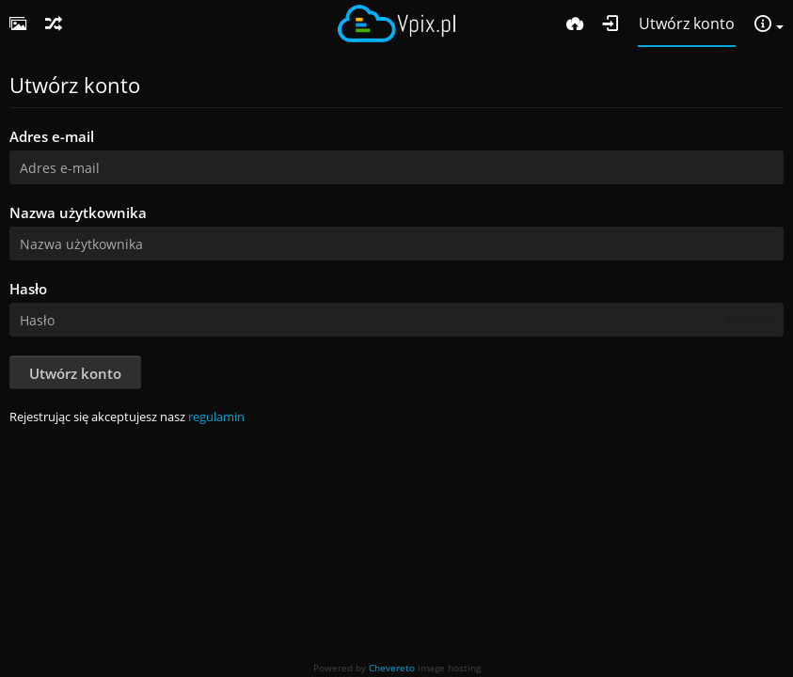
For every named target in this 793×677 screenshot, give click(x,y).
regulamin (216, 416)
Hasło (28, 288)
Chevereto (392, 667)
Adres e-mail (51, 136)
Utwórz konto (75, 373)
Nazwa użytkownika (78, 212)
